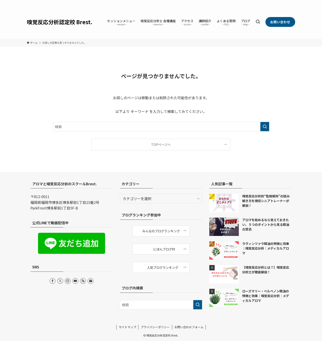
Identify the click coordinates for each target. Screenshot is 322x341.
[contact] (292, 2)
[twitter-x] (269, 2)
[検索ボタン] (258, 22)
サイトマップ (127, 327)
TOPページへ (161, 144)
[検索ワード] (161, 126)
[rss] (286, 2)
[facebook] (263, 2)
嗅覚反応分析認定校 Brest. (59, 22)
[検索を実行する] (264, 126)
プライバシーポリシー (155, 327)
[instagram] (275, 2)
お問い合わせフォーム (188, 327)
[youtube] (281, 2)
